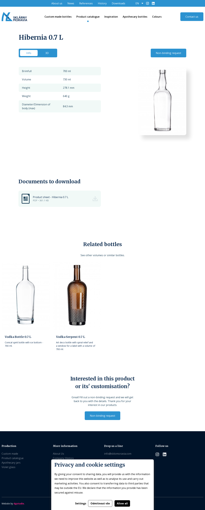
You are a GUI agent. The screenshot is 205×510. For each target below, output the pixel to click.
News (70, 3)
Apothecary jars (11, 462)
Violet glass (8, 467)
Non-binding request (168, 53)
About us (56, 3)
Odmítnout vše (100, 503)
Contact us (191, 16)
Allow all (122, 503)
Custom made (10, 453)
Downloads (118, 3)
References (86, 3)
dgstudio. (19, 503)
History (102, 3)
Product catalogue (13, 458)
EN (137, 3)
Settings (80, 503)
